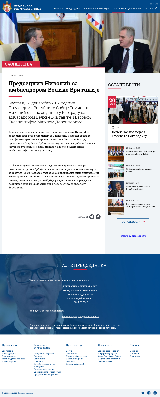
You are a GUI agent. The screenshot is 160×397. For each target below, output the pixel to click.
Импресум (135, 356)
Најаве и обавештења (76, 356)
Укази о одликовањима (13, 358)
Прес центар (119, 8)
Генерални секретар (44, 353)
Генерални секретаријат (95, 8)
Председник (73, 8)
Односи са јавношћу (76, 364)
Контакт (148, 8)
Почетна (59, 8)
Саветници (39, 358)
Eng (152, 4)
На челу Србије (9, 361)
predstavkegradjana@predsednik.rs (80, 316)
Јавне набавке (105, 361)
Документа (134, 8)
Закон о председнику (108, 351)
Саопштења (71, 353)
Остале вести (131, 221)
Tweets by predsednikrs (133, 236)
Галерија (70, 361)
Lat (156, 4)
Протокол (38, 361)
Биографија (7, 351)
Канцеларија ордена (44, 369)
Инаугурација (9, 353)
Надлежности (9, 356)
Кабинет (38, 356)
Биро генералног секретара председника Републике (47, 373)
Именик (134, 351)
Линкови (134, 353)
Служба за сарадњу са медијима (44, 365)
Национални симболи (109, 358)
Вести (69, 351)
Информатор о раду (107, 353)
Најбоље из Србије (74, 358)
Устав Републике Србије (109, 356)
